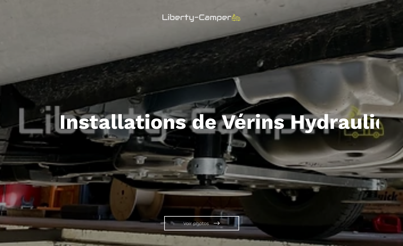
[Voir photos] (201, 223)
